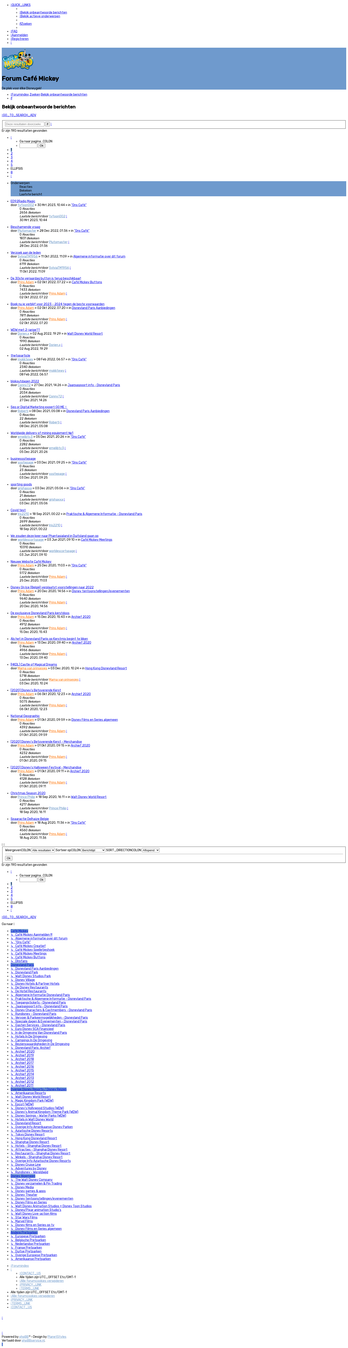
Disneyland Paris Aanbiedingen (93, 307)
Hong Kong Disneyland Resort (106, 668)
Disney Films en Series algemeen (94, 719)
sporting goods (21, 484)
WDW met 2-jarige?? (25, 329)
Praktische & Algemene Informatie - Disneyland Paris (104, 513)
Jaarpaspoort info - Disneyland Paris (94, 384)
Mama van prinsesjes (32, 668)
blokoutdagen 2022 (25, 381)
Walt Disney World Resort (85, 333)
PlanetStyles (56, 1337)
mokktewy (25, 359)
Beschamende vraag (25, 226)
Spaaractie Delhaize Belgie (30, 818)
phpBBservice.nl (33, 1340)
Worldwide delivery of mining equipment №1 (42, 432)
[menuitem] (43, 12)
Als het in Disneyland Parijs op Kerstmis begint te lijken (49, 638)
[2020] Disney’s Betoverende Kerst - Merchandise (46, 741)
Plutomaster (27, 230)
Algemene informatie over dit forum (99, 256)
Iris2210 (23, 513)
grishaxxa (25, 487)
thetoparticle (20, 355)
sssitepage (26, 462)
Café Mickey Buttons (87, 281)
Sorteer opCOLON (80, 849)
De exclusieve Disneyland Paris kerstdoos (40, 612)
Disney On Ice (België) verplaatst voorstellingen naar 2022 (52, 587)
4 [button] (12, 160)
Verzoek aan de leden (26, 252)
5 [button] (12, 164)
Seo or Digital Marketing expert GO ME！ (39, 406)
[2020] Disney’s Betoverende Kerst (36, 690)
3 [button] (12, 157)
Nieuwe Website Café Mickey (31, 561)
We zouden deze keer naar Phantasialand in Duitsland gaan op (55, 535)
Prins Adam (26, 281)
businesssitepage (23, 458)
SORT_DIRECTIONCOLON (133, 849)
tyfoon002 (26, 204)
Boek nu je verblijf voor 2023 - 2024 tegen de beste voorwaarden (58, 303)
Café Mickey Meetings (96, 539)
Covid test (18, 509)
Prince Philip (26, 796)
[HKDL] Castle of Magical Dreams (34, 664)
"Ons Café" (79, 204)
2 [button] (12, 153)
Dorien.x (23, 333)
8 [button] (12, 172)
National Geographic (25, 715)
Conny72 (24, 384)
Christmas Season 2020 (28, 792)
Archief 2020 (81, 616)
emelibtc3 (25, 436)
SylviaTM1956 (28, 256)
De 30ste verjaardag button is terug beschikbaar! (46, 278)
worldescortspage (31, 539)
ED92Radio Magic (23, 200)
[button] (11, 137)
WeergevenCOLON (30, 849)
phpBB (24, 1337)
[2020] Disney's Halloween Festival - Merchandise (46, 767)
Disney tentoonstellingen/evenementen (101, 590)
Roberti (23, 410)
